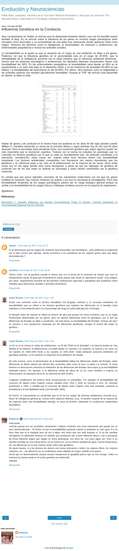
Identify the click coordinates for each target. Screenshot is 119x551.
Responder (14, 260)
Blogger (70, 548)
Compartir (8, 229)
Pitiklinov (14, 419)
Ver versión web (59, 524)
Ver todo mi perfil (23, 537)
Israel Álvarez (16, 298)
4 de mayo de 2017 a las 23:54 (34, 270)
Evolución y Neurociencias (33, 9)
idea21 (13, 245)
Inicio (59, 518)
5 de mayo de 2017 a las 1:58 (39, 341)
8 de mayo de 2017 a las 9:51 (38, 419)
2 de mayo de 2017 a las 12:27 (33, 245)
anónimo (13, 270)
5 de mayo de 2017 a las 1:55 (39, 298)
